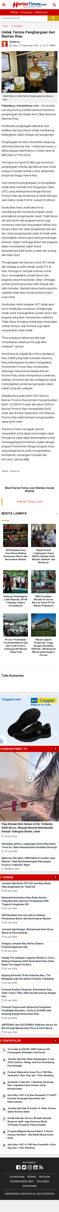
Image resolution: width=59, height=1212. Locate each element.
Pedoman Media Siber (22, 1181)
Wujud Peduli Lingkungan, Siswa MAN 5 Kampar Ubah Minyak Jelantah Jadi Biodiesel (43, 556)
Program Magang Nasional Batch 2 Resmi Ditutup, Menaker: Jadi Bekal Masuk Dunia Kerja (30, 1134)
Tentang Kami (16, 1177)
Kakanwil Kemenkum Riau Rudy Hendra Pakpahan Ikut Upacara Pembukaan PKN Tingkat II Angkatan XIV (25, 901)
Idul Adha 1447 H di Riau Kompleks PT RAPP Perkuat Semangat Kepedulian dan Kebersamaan (32, 1098)
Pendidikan (17, 26)
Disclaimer (43, 1181)
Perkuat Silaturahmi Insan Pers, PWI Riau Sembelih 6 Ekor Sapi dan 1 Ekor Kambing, (30, 1074)
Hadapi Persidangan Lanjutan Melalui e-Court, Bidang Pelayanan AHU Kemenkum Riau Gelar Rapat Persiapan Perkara (28, 961)
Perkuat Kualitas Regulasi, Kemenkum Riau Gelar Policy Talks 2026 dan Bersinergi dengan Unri (29, 993)
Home (5, 26)
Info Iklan (44, 1177)
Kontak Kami (29, 1186)
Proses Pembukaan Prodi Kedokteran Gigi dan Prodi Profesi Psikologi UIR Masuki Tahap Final (16, 645)
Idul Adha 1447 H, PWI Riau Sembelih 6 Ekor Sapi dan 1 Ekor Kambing (31, 1146)
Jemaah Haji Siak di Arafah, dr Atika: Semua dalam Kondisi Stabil (31, 1110)
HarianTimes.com (30, 501)
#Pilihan (14, 12)
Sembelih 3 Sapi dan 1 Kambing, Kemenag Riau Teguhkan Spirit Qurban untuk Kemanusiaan (30, 1085)
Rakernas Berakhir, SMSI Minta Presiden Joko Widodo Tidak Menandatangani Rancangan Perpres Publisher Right (28, 861)
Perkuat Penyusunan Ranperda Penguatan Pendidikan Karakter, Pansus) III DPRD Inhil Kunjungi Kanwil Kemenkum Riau (26, 1010)
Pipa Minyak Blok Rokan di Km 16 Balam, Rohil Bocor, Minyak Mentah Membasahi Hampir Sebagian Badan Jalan (27, 827)
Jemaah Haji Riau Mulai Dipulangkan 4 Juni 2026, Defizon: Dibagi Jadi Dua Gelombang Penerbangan (30, 1062)
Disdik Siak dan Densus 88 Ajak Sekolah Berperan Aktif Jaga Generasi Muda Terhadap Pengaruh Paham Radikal (29, 1121)
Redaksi (31, 1177)
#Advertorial (41, 12)
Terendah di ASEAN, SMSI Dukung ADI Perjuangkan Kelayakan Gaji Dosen (28, 1051)
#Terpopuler (26, 12)
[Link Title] (18, 1167)
